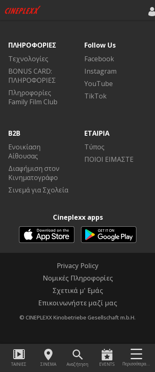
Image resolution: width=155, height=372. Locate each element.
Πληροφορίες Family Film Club (32, 97)
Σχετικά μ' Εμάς (77, 290)
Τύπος (94, 146)
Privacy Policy (77, 265)
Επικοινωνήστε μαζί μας (77, 302)
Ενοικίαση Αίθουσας (24, 151)
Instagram (100, 71)
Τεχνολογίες (28, 58)
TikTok (95, 96)
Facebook (99, 58)
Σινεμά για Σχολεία (38, 189)
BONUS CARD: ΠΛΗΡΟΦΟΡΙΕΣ (32, 76)
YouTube (98, 83)
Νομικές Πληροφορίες (78, 278)
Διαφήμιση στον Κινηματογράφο (34, 173)
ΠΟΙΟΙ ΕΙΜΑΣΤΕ (109, 159)
